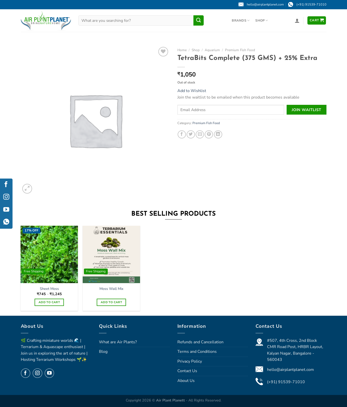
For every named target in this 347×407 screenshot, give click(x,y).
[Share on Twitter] (191, 134)
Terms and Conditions (197, 351)
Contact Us (187, 371)
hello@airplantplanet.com (290, 369)
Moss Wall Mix (111, 288)
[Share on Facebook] (182, 134)
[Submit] (198, 20)
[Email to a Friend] (200, 134)
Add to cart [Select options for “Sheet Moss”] (49, 302)
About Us (186, 380)
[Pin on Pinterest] (209, 134)
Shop (261, 20)
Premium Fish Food (240, 50)
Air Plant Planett (171, 400)
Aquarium (212, 50)
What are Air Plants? (118, 342)
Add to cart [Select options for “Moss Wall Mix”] (111, 302)
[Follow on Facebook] (25, 373)
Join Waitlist (306, 109)
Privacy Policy (189, 361)
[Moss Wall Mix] (111, 254)
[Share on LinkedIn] (218, 134)
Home (182, 50)
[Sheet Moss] (49, 254)
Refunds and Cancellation (200, 342)
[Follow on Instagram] (37, 373)
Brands (241, 20)
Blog (103, 351)
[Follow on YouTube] (49, 373)
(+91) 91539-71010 (286, 382)
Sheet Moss (49, 288)
